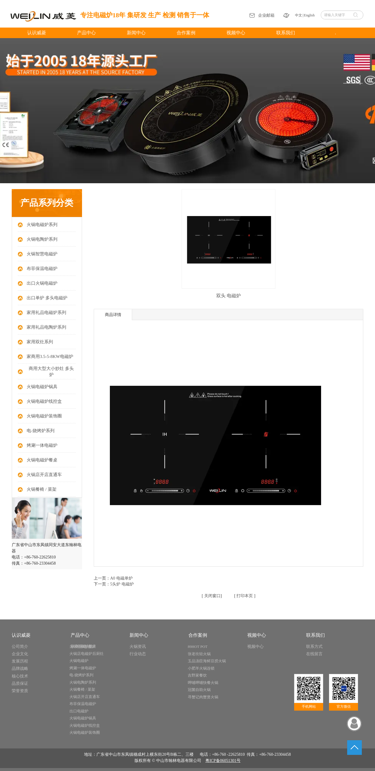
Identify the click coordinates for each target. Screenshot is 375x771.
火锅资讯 (137, 646)
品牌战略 (20, 668)
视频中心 (256, 635)
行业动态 (137, 654)
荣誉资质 (20, 691)
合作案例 (197, 635)
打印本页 (244, 596)
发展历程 (20, 661)
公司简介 (20, 646)
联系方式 (314, 646)
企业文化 (20, 654)
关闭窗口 (212, 596)
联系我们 (315, 635)
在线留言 (314, 654)
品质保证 (20, 683)
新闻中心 (138, 635)
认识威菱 (21, 635)
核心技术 (20, 676)
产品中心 (80, 635)
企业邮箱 (266, 15)
